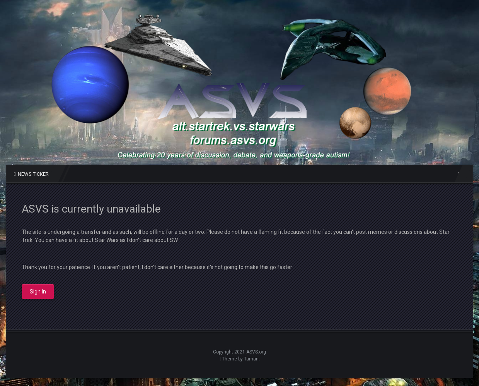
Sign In (38, 291)
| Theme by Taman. (240, 359)
